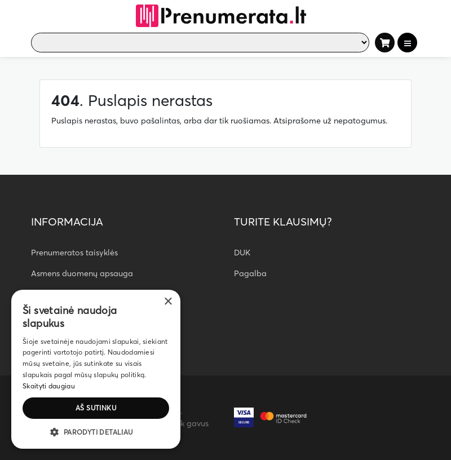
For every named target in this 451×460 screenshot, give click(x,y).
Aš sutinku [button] (96, 408)
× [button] (167, 302)
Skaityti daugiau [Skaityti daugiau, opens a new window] (49, 386)
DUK (242, 252)
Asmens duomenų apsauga (82, 273)
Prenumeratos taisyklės (74, 252)
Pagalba (250, 273)
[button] (96, 431)
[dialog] (95, 369)
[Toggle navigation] (407, 42)
